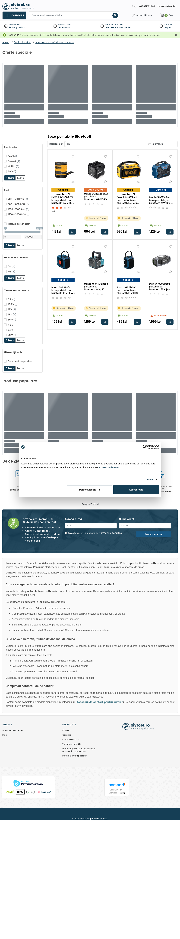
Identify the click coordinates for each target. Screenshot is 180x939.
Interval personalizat (19, 224)
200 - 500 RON (18, 199)
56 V (12, 335)
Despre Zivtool (90, 504)
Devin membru (153, 534)
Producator (10, 147)
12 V (12, 309)
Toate (20, 178)
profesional (64, 27)
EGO (12, 171)
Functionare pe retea (16, 257)
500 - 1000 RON (18, 204)
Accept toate (136, 489)
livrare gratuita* (17, 27)
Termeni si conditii (71, 744)
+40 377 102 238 (147, 6)
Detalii (149, 479)
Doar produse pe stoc (20, 361)
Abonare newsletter (12, 730)
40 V (12, 324)
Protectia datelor (71, 739)
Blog (134, 6)
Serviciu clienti (65, 24)
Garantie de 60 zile (114, 24)
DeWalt (14, 161)
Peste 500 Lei (15, 24)
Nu (11, 271)
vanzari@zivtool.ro (166, 6)
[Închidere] (176, 35)
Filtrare (10, 178)
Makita (13, 166)
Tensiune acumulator (16, 290)
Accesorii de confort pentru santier (99, 702)
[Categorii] (14, 15)
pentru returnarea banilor (118, 27)
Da (11, 266)
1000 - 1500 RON (18, 209)
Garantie (168, 24)
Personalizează (89, 489)
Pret (6, 190)
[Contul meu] (142, 15)
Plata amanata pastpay (74, 756)
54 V (12, 330)
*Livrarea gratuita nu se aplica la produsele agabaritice (78, 750)
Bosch (13, 156)
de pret (167, 27)
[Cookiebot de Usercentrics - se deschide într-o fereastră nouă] (145, 447)
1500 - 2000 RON (18, 214)
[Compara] (73, 181)
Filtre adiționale (13, 352)
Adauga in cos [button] (72, 232)
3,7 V (12, 299)
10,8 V (12, 304)
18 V (12, 314)
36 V (12, 319)
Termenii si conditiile (110, 533)
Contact (66, 730)
